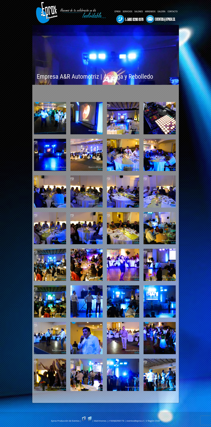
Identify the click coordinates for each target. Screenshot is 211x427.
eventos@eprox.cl (135, 420)
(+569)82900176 (116, 420)
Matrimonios (100, 420)
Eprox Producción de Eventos (65, 420)
